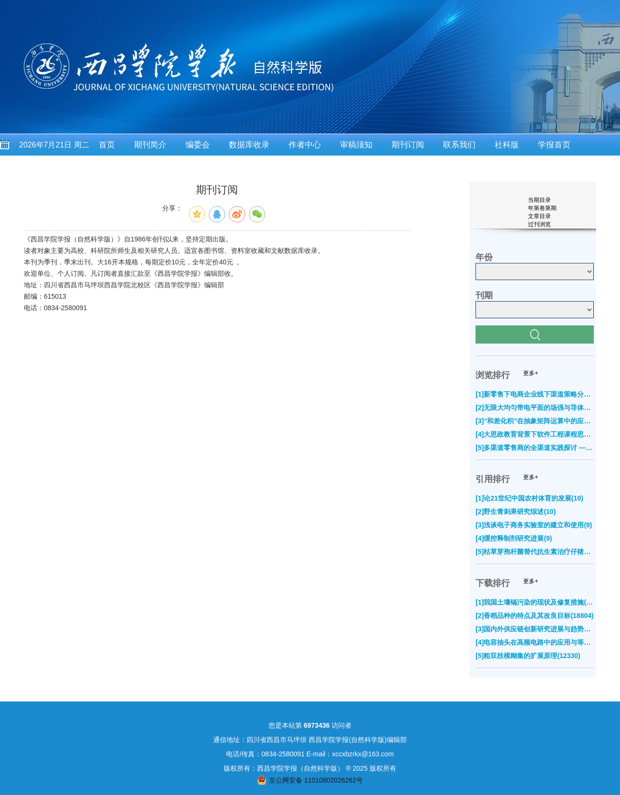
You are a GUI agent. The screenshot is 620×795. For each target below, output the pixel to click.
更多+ (530, 373)
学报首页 (554, 144)
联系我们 (459, 144)
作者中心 (305, 144)
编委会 (198, 144)
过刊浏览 (539, 224)
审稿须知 (356, 144)
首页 (107, 144)
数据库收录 (249, 144)
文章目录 (539, 216)
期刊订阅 (408, 144)
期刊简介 (150, 144)
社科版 (507, 144)
